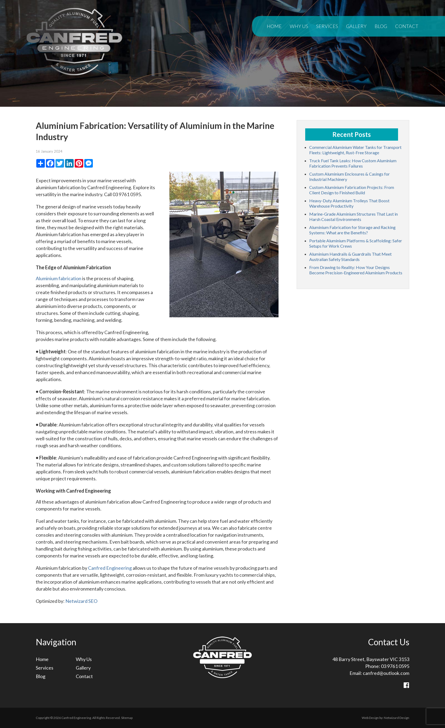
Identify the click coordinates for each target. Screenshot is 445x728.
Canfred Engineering (110, 568)
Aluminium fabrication (58, 278)
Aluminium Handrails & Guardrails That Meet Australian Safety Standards (350, 256)
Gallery (356, 26)
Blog (381, 26)
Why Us (299, 26)
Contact (406, 26)
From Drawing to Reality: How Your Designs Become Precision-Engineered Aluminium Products (355, 270)
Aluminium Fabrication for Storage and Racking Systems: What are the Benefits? (352, 230)
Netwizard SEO (81, 601)
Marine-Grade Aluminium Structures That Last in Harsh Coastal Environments (353, 216)
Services (327, 26)
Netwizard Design (396, 718)
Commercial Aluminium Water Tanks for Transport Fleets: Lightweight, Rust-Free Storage (355, 150)
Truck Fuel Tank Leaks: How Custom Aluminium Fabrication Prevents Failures (352, 163)
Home (274, 26)
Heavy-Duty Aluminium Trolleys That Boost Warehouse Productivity (349, 203)
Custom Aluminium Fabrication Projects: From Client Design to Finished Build (351, 190)
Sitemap (127, 718)
